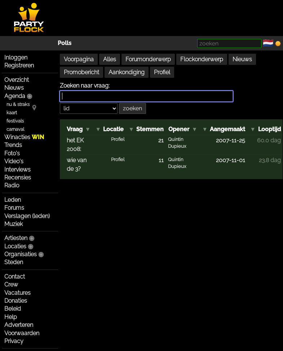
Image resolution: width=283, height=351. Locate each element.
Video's (13, 161)
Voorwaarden (21, 333)
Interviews (17, 169)
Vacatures (17, 292)
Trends (13, 145)
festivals (15, 121)
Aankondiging (127, 72)
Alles (109, 59)
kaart (11, 112)
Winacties (24, 137)
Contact (14, 276)
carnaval (15, 129)
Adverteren (18, 324)
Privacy (13, 341)
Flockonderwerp (201, 59)
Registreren (19, 65)
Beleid (12, 308)
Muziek (13, 224)
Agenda (14, 96)
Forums (14, 207)
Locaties (15, 246)
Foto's (12, 153)
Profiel (162, 72)
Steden (13, 262)
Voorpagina (79, 59)
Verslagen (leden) (27, 216)
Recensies (17, 177)
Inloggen (15, 57)
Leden (12, 199)
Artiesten (15, 238)
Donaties (15, 300)
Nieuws (14, 87)
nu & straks (18, 104)
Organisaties (20, 254)
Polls (64, 43)
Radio (11, 185)
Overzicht (16, 79)
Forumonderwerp (148, 59)
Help (10, 317)
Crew (11, 284)
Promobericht (81, 72)
